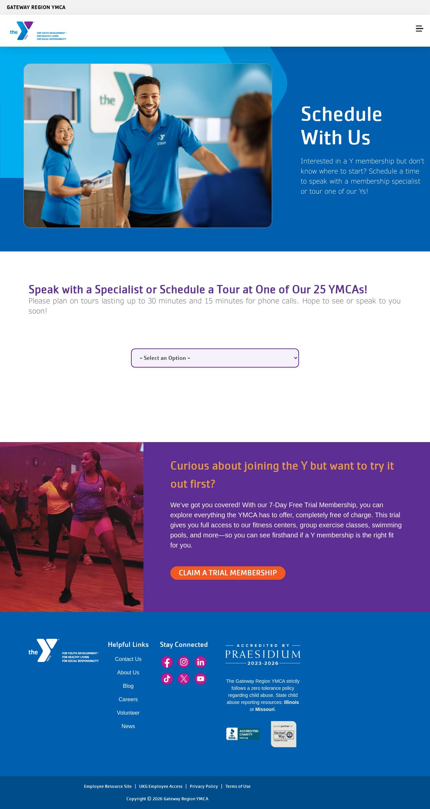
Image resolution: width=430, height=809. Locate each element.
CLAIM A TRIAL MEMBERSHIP (228, 573)
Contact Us (128, 659)
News (128, 726)
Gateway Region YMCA (36, 7)
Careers (128, 699)
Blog (128, 686)
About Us (128, 672)
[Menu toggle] (419, 29)
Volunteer (128, 713)
